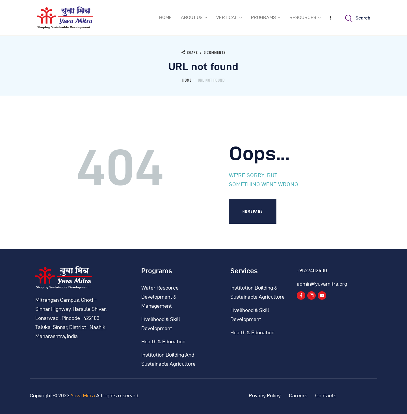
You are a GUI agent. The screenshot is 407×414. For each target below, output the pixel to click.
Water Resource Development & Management (160, 297)
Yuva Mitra (83, 395)
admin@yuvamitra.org (322, 283)
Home (187, 80)
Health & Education (163, 341)
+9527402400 (312, 270)
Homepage (253, 211)
